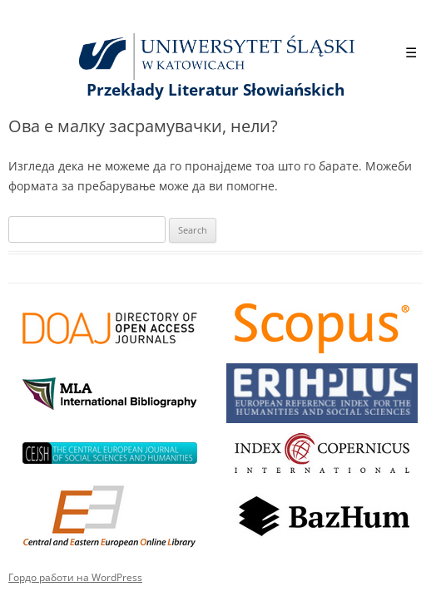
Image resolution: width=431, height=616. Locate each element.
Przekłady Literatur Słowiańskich (215, 90)
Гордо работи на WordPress (75, 577)
